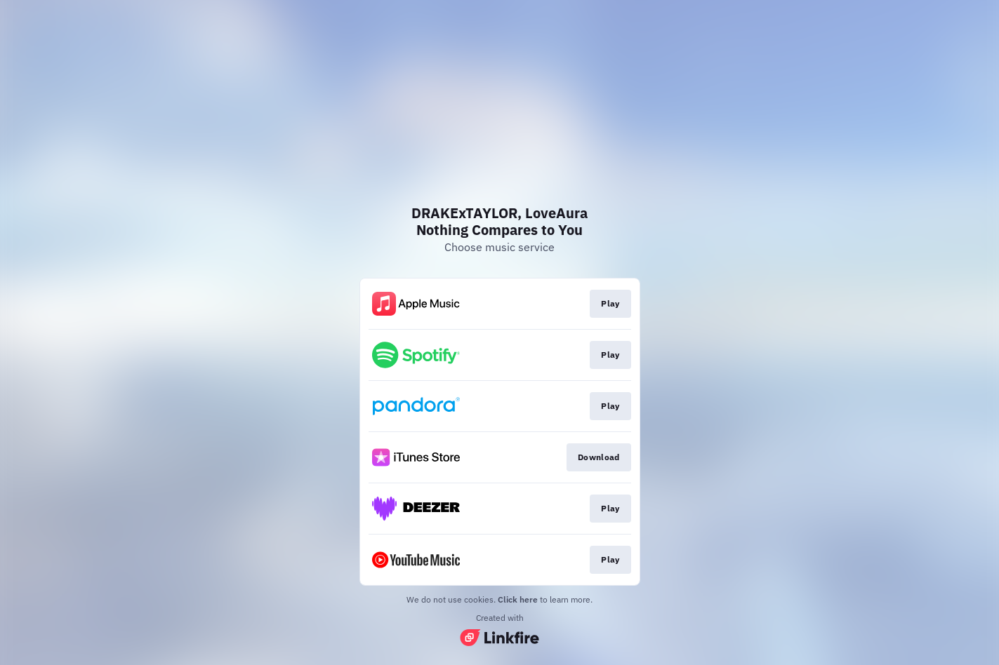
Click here (518, 599)
